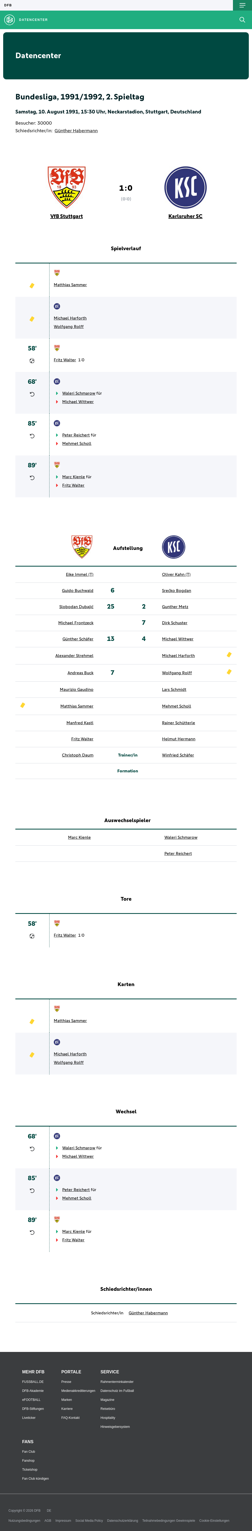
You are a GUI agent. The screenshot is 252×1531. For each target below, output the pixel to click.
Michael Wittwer (78, 402)
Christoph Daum (77, 755)
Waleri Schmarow (78, 393)
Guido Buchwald (77, 591)
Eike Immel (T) (79, 574)
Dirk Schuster (174, 623)
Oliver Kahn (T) (176, 574)
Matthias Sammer (70, 285)
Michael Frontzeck (75, 623)
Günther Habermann (76, 131)
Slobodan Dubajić (76, 607)
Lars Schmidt (174, 689)
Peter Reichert (76, 435)
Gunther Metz (175, 607)
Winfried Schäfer (178, 755)
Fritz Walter (65, 360)
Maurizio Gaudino (76, 689)
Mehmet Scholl (76, 443)
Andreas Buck (80, 673)
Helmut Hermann (178, 739)
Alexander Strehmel (74, 656)
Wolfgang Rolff (69, 327)
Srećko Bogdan (176, 591)
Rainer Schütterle (178, 723)
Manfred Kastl (79, 723)
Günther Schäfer (77, 639)
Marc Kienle (73, 477)
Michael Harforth (70, 318)
